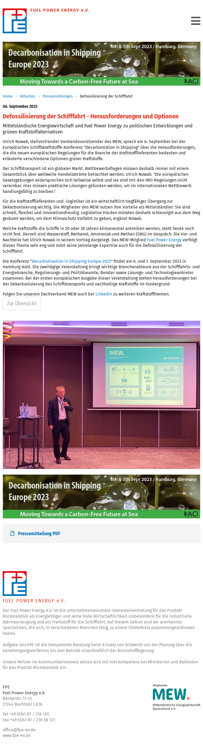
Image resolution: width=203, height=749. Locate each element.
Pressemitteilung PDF (35, 534)
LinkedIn (103, 294)
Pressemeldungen (58, 96)
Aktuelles (27, 96)
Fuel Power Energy (165, 239)
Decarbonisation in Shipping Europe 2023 (71, 261)
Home (8, 96)
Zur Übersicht (21, 303)
